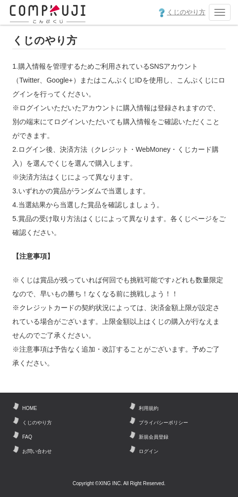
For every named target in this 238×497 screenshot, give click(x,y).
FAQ (27, 437)
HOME (29, 408)
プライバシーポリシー (163, 422)
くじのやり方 (182, 12)
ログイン (149, 451)
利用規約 (149, 408)
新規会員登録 (153, 437)
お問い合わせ (37, 451)
